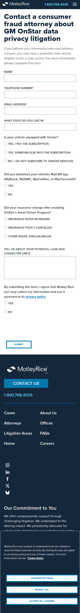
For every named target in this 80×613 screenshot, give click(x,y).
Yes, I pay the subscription (28, 144)
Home (9, 443)
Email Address (15, 104)
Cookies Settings (42, 580)
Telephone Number (18, 88)
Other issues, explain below (29, 236)
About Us (48, 413)
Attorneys (12, 423)
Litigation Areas (18, 433)
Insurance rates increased (29, 219)
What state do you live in (23, 121)
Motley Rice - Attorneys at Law (20, 4)
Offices (46, 423)
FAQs (44, 433)
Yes (10, 186)
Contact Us (26, 383)
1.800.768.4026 (56, 4)
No (10, 194)
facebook (7, 479)
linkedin (7, 472)
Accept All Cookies (41, 603)
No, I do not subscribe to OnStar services (40, 161)
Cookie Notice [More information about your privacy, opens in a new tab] (36, 561)
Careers (47, 443)
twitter (7, 485)
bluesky (7, 492)
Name (8, 72)
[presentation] (35, 331)
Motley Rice (28, 370)
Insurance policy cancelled (30, 228)
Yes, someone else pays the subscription (39, 153)
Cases (9, 413)
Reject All (42, 592)
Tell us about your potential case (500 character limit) (34, 251)
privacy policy (35, 296)
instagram (7, 465)
